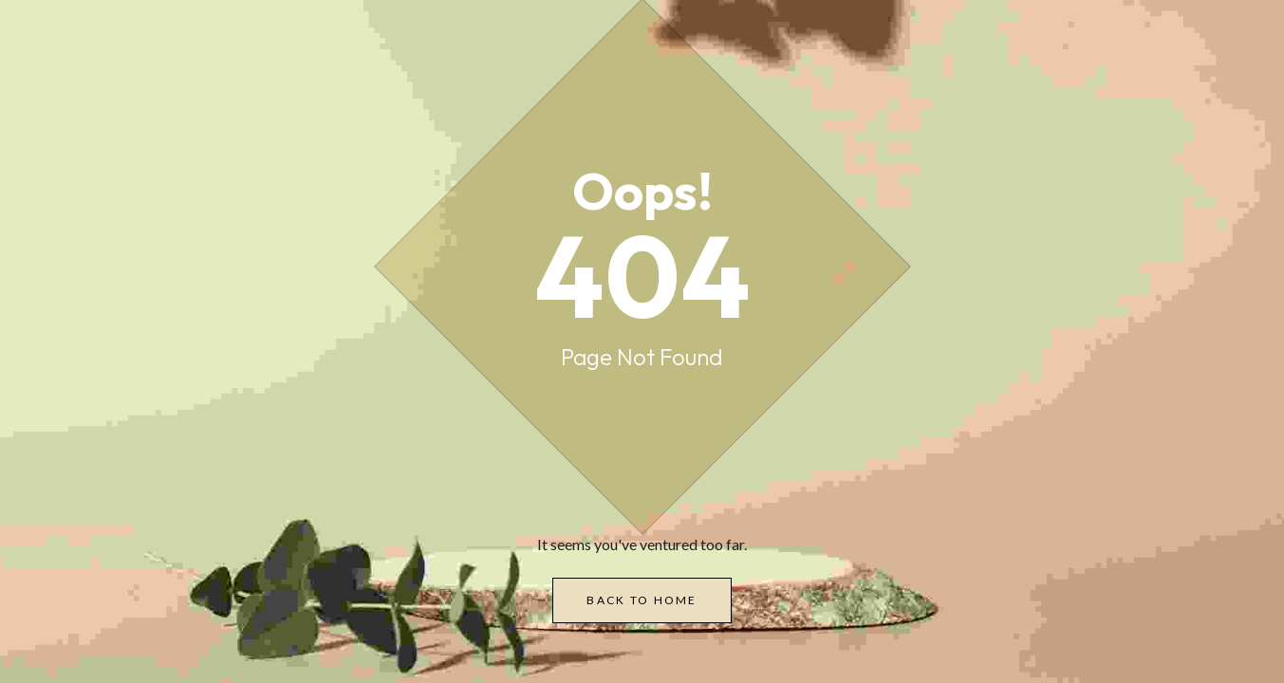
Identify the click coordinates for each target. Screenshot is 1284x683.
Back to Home (641, 600)
